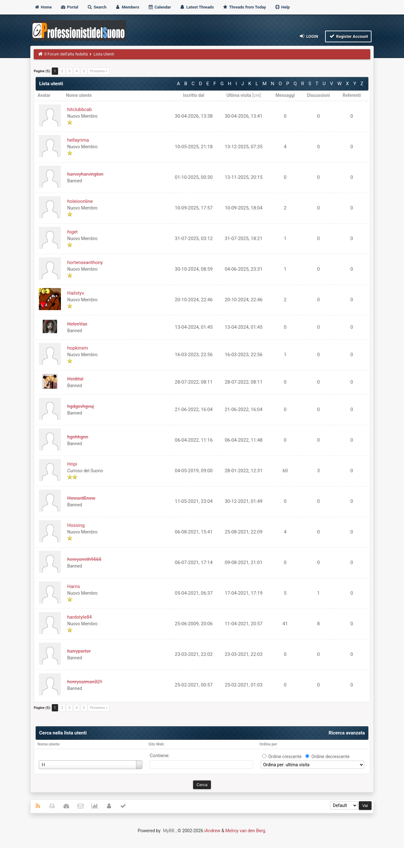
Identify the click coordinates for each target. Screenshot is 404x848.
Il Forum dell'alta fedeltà (66, 54)
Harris (73, 586)
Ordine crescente (284, 756)
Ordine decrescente (331, 756)
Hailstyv (75, 293)
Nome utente (49, 744)
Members (127, 7)
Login (308, 36)
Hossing (76, 525)
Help (282, 7)
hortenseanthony (85, 262)
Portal (69, 7)
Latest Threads (197, 7)
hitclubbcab (79, 109)
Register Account (348, 36)
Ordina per (268, 744)
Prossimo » (98, 71)
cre (256, 95)
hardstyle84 (79, 617)
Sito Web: (156, 744)
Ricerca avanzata (347, 733)
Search (96, 7)
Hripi (72, 464)
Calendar (159, 7)
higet (72, 232)
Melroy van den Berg (245, 830)
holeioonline (80, 201)
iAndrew (212, 830)
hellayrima (78, 140)
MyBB (168, 830)
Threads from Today (244, 7)
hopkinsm (77, 348)
